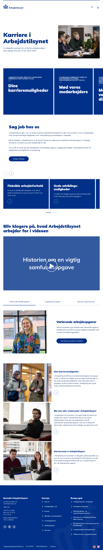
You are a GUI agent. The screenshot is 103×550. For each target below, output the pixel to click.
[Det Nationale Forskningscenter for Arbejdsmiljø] (85, 525)
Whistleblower (41, 546)
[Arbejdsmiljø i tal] (49, 506)
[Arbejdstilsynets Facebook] (14, 526)
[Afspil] (10, 236)
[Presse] (45, 511)
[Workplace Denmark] (79, 506)
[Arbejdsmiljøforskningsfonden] (83, 530)
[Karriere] (46, 530)
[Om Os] (45, 502)
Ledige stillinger (19, 159)
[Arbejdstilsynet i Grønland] (82, 502)
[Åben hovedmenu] (98, 8)
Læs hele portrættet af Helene (72, 341)
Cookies (53, 546)
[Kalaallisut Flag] (98, 547)
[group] (26, 194)
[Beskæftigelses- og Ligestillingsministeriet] (85, 512)
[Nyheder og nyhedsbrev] (52, 516)
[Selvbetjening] (48, 525)
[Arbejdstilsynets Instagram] (9, 526)
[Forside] (13, 7)
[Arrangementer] (49, 521)
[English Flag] (94, 547)
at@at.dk (6, 507)
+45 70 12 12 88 (8, 510)
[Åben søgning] (92, 7)
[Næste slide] (11, 173)
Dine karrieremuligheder (12, 70)
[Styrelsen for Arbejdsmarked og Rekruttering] (85, 518)
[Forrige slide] (5, 173)
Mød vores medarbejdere (63, 70)
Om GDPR (29, 546)
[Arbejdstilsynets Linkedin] (5, 526)
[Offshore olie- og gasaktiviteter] (84, 534)
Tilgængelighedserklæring (13, 546)
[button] (48, 212)
